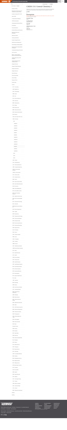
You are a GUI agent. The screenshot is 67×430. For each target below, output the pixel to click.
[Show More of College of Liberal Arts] (23, 72)
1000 (14, 126)
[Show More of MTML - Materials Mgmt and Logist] (23, 327)
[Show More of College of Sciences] (23, 74)
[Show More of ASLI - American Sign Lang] (23, 101)
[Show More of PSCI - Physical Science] (23, 360)
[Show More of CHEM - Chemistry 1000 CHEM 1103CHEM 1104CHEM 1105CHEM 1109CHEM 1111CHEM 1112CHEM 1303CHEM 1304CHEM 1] (23, 124)
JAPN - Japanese (15, 289)
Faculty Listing (14, 85)
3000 (14, 160)
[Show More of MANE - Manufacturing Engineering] (23, 301)
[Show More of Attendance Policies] (23, 37)
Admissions (37, 416)
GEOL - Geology (15, 248)
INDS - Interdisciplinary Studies (17, 275)
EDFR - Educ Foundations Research (16, 199)
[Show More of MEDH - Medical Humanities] (23, 322)
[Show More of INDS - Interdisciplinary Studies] (23, 275)
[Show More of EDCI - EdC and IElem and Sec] (23, 196)
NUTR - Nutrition (15, 341)
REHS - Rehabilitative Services (17, 369)
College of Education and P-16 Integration (16, 61)
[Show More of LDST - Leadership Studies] (23, 298)
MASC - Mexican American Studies (17, 309)
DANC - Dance (15, 184)
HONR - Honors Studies (16, 265)
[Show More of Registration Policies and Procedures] (23, 34)
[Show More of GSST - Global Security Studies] (23, 253)
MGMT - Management (16, 324)
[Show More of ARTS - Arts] (23, 99)
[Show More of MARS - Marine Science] (23, 306)
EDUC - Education (15, 209)
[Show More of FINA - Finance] (23, 239)
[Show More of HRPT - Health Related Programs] (23, 272)
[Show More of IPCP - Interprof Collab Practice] (23, 285)
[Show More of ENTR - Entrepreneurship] (23, 227)
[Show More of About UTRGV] (23, 16)
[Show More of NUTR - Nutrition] (23, 341)
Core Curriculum (14, 55)
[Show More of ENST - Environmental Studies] (23, 225)
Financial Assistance (15, 28)
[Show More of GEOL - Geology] (23, 249)
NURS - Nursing (15, 339)
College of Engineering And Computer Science (16, 65)
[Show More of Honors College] (23, 81)
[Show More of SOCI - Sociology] (23, 378)
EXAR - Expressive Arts (16, 235)
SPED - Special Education (16, 385)
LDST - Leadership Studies (17, 298)
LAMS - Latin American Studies (17, 296)
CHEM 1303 (15, 142)
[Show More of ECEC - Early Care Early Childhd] (23, 186)
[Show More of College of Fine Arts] (23, 67)
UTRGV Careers (56, 417)
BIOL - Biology (15, 108)
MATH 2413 (50, 16)
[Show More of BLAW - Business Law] (23, 110)
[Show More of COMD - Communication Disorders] (23, 174)
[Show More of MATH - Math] (23, 314)
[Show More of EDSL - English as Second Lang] (23, 202)
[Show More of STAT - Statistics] (23, 387)
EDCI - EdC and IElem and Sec (17, 196)
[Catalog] (46, 4)
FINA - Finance (15, 239)
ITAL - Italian (14, 287)
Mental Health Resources (10, 422)
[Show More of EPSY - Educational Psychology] (23, 232)
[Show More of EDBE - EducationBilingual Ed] (23, 194)
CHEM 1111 (15, 137)
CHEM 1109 (15, 135)
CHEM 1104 (15, 130)
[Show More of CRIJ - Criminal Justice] (23, 179)
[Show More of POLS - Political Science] (23, 355)
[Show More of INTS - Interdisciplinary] (23, 282)
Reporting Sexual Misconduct (27, 422)
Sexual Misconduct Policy (18, 422)
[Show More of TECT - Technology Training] (23, 389)
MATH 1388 (42, 16)
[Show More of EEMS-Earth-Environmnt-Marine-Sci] (23, 212)
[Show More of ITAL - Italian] (23, 287)
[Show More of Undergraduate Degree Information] (23, 52)
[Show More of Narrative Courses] (23, 337)
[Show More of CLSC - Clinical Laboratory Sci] (23, 169)
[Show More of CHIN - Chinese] (23, 165)
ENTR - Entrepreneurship (16, 227)
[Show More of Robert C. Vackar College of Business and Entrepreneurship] (23, 58)
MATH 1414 (31, 16)
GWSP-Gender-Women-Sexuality (16, 256)
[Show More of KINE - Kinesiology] (23, 291)
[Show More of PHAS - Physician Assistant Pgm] (23, 348)
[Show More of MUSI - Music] (23, 335)
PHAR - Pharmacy (15, 346)
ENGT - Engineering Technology (16, 222)
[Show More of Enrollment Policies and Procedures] (23, 31)
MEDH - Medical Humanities (17, 322)
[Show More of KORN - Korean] (23, 294)
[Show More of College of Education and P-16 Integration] (23, 61)
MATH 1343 (39, 16)
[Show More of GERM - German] (23, 251)
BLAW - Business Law (16, 110)
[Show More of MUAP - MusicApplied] (23, 330)
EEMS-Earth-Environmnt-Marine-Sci (16, 212)
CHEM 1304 (15, 144)
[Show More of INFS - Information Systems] (23, 278)
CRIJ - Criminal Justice (16, 179)
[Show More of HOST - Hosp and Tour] (23, 268)
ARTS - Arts (14, 99)
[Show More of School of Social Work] (23, 78)
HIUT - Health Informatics (16, 261)
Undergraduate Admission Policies (16, 23)
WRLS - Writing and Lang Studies (16, 402)
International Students (48, 417)
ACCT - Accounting (15, 90)
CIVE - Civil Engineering (16, 167)
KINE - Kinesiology (15, 291)
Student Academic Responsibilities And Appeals (16, 50)
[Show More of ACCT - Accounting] (23, 90)
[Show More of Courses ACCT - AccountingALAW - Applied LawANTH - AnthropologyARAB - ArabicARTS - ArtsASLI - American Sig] (23, 88)
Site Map (13, 404)
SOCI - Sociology (15, 378)
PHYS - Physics (15, 353)
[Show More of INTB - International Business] (23, 280)
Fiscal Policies (14, 26)
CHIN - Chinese (15, 165)
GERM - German (15, 251)
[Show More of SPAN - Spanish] (23, 383)
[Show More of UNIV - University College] (23, 396)
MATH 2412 (46, 16)
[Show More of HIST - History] (23, 259)
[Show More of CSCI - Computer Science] (23, 182)
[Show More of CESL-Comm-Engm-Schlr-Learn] (23, 120)
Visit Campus (56, 418)
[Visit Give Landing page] (62, 1)
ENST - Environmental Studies (17, 225)
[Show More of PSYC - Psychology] (23, 362)
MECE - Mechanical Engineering (15, 320)
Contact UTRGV (3, 424)
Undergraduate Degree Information (15, 53)
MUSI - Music (14, 334)
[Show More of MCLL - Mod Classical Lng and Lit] (23, 316)
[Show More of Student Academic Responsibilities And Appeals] (23, 49)
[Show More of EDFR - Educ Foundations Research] (23, 199)
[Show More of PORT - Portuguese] (23, 357)
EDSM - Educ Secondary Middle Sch (16, 205)
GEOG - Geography (16, 246)
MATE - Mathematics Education (17, 311)
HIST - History (15, 258)
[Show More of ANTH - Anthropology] (23, 94)
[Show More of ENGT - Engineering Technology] (23, 222)
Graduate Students (47, 418)
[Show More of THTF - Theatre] (23, 392)
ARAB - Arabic (15, 97)
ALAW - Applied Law (16, 92)
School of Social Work (15, 78)
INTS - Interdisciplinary (16, 282)
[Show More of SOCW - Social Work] (23, 380)
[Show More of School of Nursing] (23, 76)
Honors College (14, 81)
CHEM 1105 (15, 133)
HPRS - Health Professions (16, 270)
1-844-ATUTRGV (8, 424)
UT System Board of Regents (16, 18)
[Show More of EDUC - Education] (23, 209)
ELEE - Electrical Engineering (17, 215)
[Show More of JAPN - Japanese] (23, 289)
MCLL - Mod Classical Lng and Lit (17, 317)
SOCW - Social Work (15, 380)
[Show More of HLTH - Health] (23, 263)
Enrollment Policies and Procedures (15, 31)
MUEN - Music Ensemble (16, 332)
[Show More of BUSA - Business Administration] (23, 115)
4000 (14, 162)
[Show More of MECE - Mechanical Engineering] (23, 319)
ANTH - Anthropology (16, 94)
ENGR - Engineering (16, 219)
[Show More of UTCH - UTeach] (23, 399)
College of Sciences (15, 74)
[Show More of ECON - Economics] (23, 192)
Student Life (37, 418)
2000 (14, 158)
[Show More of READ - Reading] (23, 367)
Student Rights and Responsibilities (15, 47)
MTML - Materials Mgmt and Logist (17, 327)
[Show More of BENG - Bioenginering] (23, 106)
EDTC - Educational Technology (17, 207)
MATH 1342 (35, 16)
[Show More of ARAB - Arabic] (23, 97)
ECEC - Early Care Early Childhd (17, 186)
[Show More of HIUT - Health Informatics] (23, 261)
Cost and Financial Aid (38, 417)
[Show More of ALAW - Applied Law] (23, 92)
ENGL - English (15, 217)
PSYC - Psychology (15, 362)
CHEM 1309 (15, 149)
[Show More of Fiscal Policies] (23, 26)
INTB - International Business (17, 280)
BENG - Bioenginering (16, 106)
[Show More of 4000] (23, 163)
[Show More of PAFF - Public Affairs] (23, 344)
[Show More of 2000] (23, 158)
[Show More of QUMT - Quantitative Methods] (23, 364)
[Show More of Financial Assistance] (23, 28)
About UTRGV (14, 16)
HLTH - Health (15, 263)
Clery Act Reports (13, 420)
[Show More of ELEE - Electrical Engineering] (23, 215)
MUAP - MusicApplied (16, 330)
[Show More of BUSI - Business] (23, 118)
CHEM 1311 (15, 151)
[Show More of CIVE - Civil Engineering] (23, 167)
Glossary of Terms (14, 83)
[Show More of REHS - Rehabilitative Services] (23, 369)
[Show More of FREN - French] (23, 244)
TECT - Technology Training (17, 389)
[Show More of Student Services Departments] (23, 44)
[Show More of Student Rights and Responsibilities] (23, 46)
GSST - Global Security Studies (17, 253)
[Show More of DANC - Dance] (23, 184)
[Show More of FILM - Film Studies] (23, 237)
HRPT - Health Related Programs (16, 273)
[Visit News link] (59, 1)
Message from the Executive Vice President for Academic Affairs (17, 11)
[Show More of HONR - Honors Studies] (23, 265)
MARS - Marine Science (16, 306)
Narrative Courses (15, 337)
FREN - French (15, 244)
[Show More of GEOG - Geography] (23, 246)
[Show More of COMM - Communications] (23, 177)
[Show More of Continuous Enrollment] (23, 39)
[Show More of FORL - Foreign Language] (23, 242)
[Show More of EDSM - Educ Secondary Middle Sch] (23, 204)
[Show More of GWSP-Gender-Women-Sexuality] (23, 255)
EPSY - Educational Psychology (17, 232)
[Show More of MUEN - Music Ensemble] (23, 332)
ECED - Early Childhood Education (16, 189)
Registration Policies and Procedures (15, 34)
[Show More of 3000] (23, 160)
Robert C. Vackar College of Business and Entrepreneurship (16, 58)
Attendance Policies (15, 37)
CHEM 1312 (15, 153)
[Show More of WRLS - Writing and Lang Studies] (23, 401)
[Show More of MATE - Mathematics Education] (23, 311)
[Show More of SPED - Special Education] (23, 385)
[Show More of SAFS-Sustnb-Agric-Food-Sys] (23, 376)
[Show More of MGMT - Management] (23, 325)
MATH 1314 (28, 16)
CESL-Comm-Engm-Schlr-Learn (17, 121)
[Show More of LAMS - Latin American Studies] (23, 296)
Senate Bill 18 (8, 420)
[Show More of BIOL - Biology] (23, 108)
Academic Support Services (16, 41)
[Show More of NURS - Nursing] (23, 339)
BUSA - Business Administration (15, 116)
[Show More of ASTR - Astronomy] (23, 104)
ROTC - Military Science (16, 373)
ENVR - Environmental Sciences (16, 230)
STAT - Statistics (15, 387)
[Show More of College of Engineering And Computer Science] (23, 64)
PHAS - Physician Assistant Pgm (17, 348)
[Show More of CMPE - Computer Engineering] (23, 172)
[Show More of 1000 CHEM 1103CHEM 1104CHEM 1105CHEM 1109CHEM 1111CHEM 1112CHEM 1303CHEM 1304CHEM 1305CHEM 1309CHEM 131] (23, 126)
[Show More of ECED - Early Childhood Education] (23, 189)
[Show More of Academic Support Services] (23, 41)
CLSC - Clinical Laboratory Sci (17, 169)
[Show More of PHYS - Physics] (23, 353)
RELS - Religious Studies (16, 371)
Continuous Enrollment (15, 39)
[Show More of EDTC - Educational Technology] (23, 207)
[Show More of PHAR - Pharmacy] (23, 346)
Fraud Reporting (3, 420)
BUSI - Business (15, 118)
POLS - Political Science (16, 355)
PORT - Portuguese (15, 357)
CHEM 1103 (15, 128)
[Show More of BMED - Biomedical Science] (23, 113)
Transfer (45, 416)
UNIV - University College (16, 396)
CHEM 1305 (15, 146)
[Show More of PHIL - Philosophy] (23, 351)
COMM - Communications (16, 177)
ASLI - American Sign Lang (17, 101)
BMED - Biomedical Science (17, 113)
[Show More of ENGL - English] (23, 217)
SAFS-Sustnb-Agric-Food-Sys (17, 376)
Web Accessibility (3, 422)
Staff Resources (56, 416)
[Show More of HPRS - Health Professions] (23, 270)
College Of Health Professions (16, 69)
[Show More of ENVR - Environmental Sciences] (23, 229)
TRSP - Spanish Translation (16, 394)
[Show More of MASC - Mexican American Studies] (23, 308)
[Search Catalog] (16, 4)
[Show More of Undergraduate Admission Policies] (23, 23)
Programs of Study (14, 8)
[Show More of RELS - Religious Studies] (23, 371)
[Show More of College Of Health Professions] (23, 69)
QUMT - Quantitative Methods (17, 364)
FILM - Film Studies (15, 237)
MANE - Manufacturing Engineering (16, 301)
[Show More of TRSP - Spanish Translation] (23, 394)
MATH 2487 (28, 17)
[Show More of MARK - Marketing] (23, 304)
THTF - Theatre (15, 392)
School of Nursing (14, 76)
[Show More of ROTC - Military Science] (23, 373)
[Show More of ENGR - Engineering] (23, 219)
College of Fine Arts (15, 67)
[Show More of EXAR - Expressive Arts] (23, 235)
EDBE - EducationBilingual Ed (17, 194)
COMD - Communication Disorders (16, 175)
